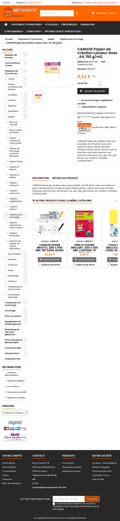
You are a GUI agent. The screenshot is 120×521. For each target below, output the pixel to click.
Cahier (11, 78)
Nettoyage (13, 275)
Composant (33, 31)
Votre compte (12, 455)
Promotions (13, 386)
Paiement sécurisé (101, 471)
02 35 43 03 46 (34, 2)
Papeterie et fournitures (26, 24)
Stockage (51, 24)
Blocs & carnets (13, 123)
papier (11, 116)
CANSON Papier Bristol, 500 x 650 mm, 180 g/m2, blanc (50, 247)
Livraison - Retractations (11, 374)
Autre (10, 270)
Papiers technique (15, 234)
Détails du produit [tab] (65, 178)
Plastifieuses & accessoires (15, 288)
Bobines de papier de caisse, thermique (15, 245)
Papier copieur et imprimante (15, 140)
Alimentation (12, 353)
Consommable (13, 31)
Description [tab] (40, 178)
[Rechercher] (60, 13)
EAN (103, 61)
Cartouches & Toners (12, 64)
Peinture (12, 259)
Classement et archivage (13, 304)
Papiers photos (13, 208)
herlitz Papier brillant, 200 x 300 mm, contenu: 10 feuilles (84, 249)
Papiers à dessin (14, 168)
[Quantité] (93, 83)
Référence (82, 61)
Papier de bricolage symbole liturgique (15, 152)
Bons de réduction (11, 483)
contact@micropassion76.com (49, 487)
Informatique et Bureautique (62, 31)
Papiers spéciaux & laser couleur (16, 225)
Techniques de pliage (14, 296)
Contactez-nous (100, 475)
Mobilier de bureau (11, 56)
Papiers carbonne (15, 192)
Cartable (12, 94)
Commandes (9, 471)
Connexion (88, 2)
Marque (81, 69)
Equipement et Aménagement (13, 322)
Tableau (12, 281)
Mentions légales (16, 380)
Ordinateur (87, 24)
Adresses (7, 479)
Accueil (7, 49)
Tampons (13, 264)
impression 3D (12, 358)
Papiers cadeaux (14, 184)
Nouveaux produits (16, 392)
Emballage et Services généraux (12, 332)
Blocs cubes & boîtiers (16, 131)
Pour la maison (13, 316)
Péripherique (68, 24)
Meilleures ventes (16, 397)
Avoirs (5, 475)
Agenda (12, 105)
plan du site (98, 479)
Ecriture (12, 100)
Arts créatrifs (14, 253)
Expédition (13, 111)
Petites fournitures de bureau (15, 87)
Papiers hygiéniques (16, 200)
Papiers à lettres (14, 176)
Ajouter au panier (92, 91)
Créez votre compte (107, 2)
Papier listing (16, 161)
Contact (6, 2)
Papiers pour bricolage (16, 216)
